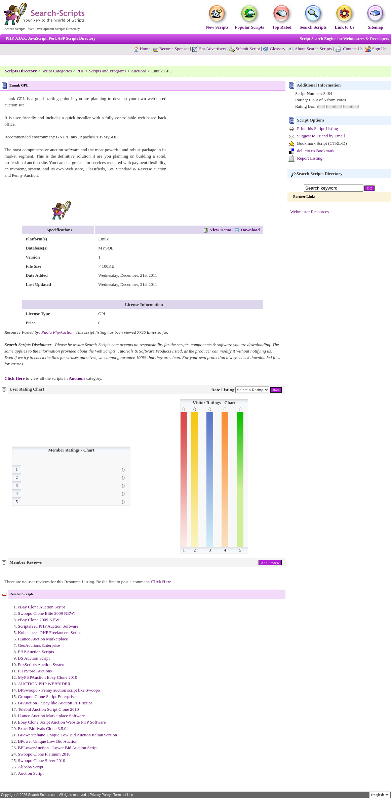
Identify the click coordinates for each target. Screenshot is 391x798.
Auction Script (30, 773)
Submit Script (244, 48)
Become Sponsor (171, 48)
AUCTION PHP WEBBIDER (44, 683)
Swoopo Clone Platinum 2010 (44, 754)
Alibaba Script (30, 766)
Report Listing (309, 158)
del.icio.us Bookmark (316, 150)
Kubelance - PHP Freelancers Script (49, 632)
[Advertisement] (224, 142)
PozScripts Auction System (42, 664)
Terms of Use (123, 795)
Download (247, 229)
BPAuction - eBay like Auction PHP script (55, 702)
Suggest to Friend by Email (321, 135)
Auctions (139, 70)
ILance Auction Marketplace (43, 638)
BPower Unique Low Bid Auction (47, 741)
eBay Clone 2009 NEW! (39, 619)
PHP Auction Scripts (36, 651)
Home (145, 48)
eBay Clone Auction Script (41, 606)
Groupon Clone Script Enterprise (47, 696)
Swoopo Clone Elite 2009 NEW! (46, 613)
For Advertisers (209, 48)
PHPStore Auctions (35, 670)
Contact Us (352, 48)
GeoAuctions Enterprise (39, 645)
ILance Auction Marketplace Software (51, 715)
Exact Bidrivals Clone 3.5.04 (43, 728)
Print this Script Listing (317, 128)
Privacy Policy (100, 795)
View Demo (217, 229)
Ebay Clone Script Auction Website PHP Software (62, 722)
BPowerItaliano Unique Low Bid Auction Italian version (67, 734)
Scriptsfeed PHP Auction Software (48, 626)
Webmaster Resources (309, 211)
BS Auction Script (34, 658)
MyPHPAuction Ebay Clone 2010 (47, 677)
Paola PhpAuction (57, 332)
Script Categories (57, 70)
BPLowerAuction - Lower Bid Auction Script (57, 747)
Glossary (277, 48)
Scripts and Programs (107, 70)
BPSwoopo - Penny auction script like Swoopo (59, 690)
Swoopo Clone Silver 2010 (41, 760)
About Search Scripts (313, 48)
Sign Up (379, 48)
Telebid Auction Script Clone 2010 (48, 709)
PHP (80, 70)
